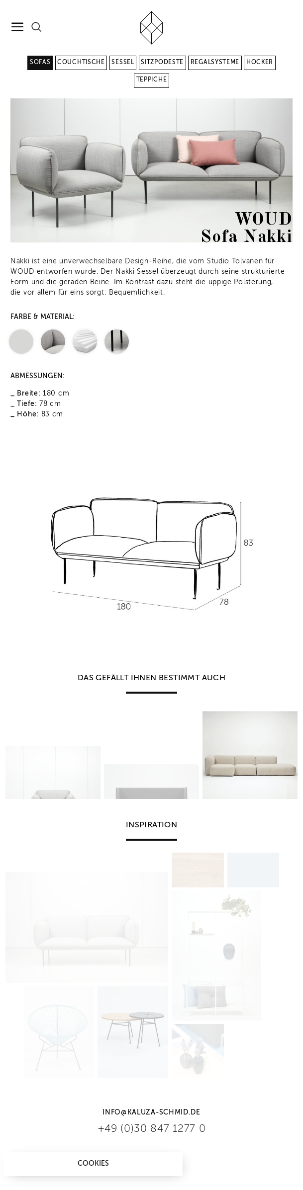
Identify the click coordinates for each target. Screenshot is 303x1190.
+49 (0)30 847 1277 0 (152, 1129)
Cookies (93, 1163)
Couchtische (81, 63)
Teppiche (151, 80)
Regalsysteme (215, 63)
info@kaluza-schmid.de (151, 1112)
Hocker (259, 63)
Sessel (122, 63)
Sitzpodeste (162, 63)
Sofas (40, 63)
